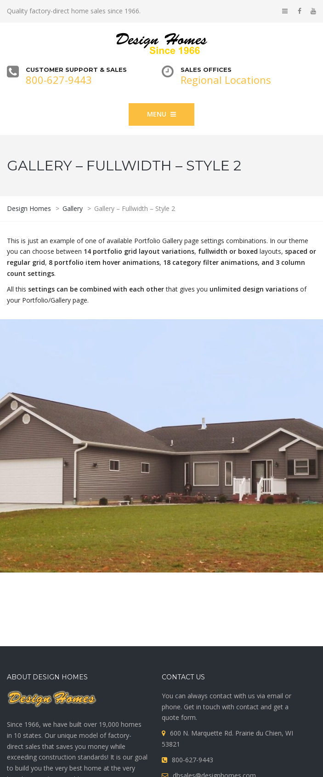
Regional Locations (226, 80)
